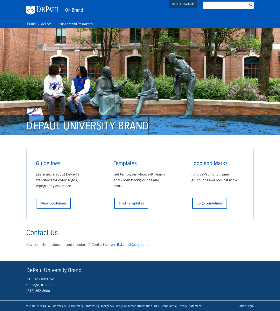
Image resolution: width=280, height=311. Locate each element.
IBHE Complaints (165, 306)
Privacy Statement (189, 306)
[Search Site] (228, 5)
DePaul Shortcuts (183, 4)
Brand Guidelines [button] (39, 24)
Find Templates (131, 203)
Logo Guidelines (210, 203)
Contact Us (91, 306)
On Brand (74, 10)
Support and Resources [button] (76, 24)
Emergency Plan (110, 306)
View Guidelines (53, 203)
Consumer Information (137, 306)
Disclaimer (75, 306)
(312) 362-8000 (38, 290)
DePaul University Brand (53, 270)
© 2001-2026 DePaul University (46, 306)
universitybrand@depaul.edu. (129, 244)
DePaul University (44, 10)
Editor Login (246, 306)
